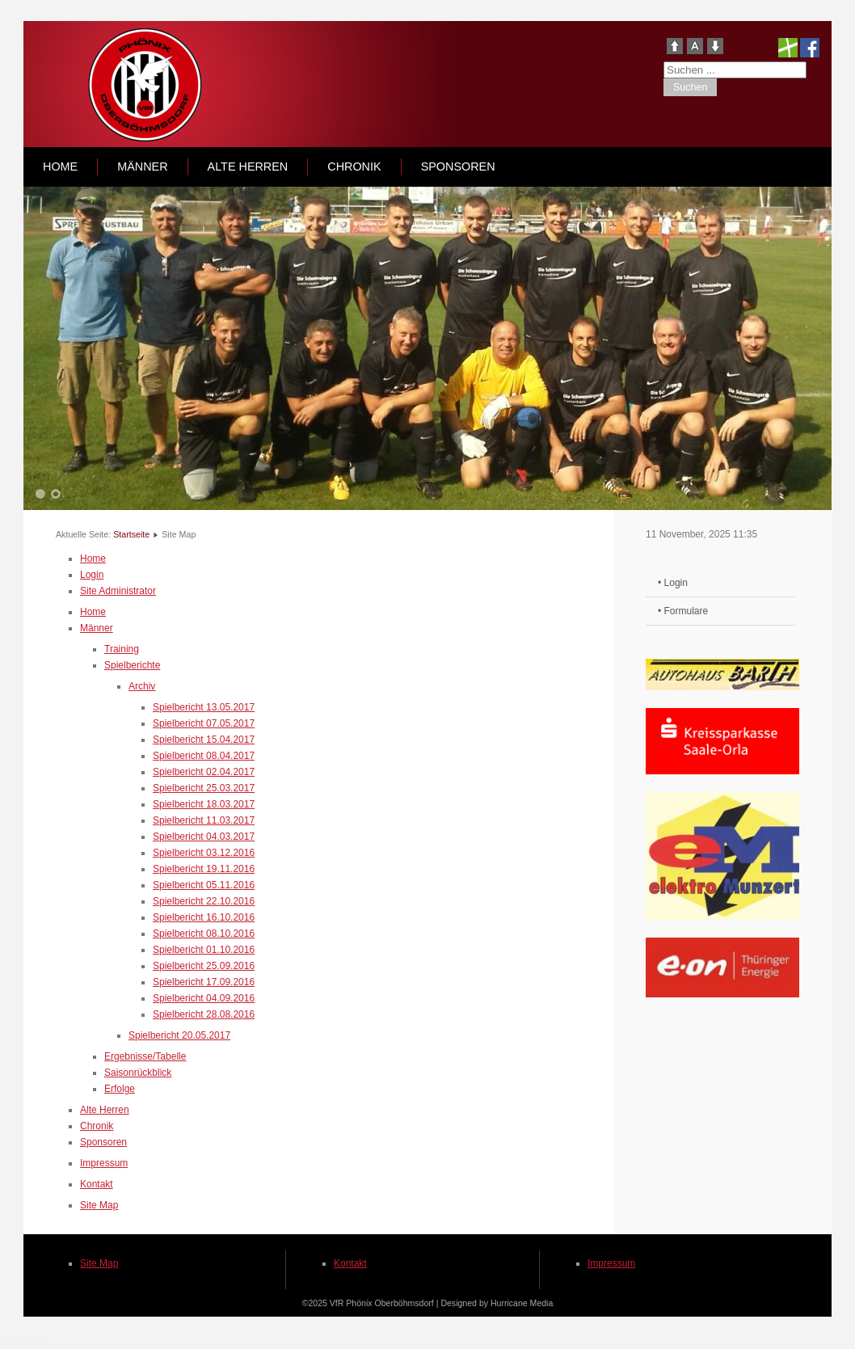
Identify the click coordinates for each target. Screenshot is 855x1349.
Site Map (99, 1205)
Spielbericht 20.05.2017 (179, 1035)
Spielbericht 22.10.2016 (204, 901)
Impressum (104, 1163)
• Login (673, 582)
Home (60, 166)
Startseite (131, 534)
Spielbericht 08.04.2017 (204, 755)
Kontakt (96, 1184)
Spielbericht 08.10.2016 (204, 933)
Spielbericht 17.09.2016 (204, 982)
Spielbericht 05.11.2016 (204, 885)
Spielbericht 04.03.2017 (204, 836)
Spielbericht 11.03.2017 (204, 820)
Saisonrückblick (137, 1072)
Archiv (141, 686)
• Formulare (683, 611)
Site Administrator (118, 591)
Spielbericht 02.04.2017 (204, 772)
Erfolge (119, 1088)
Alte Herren (248, 166)
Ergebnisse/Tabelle (145, 1056)
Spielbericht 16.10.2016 (204, 917)
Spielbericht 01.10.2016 (204, 949)
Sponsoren (458, 166)
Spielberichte (132, 665)
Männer (142, 166)
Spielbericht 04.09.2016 (204, 998)
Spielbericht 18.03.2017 (204, 804)
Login (91, 574)
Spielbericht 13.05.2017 (204, 707)
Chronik (354, 166)
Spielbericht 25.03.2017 (204, 788)
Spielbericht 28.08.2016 (204, 1014)
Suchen (690, 87)
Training (121, 649)
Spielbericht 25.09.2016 (204, 966)
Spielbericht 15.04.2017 (204, 739)
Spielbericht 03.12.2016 (204, 852)
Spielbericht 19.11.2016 (204, 869)
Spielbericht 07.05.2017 (204, 723)
